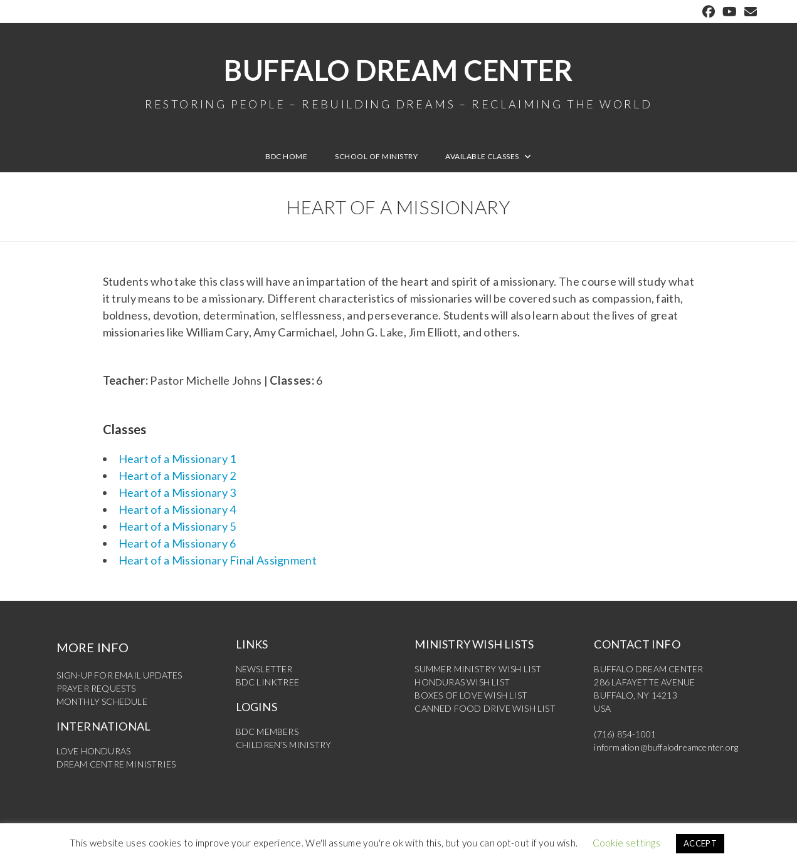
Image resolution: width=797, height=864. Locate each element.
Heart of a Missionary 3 (177, 492)
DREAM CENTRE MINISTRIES (116, 764)
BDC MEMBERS (267, 731)
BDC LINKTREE (267, 682)
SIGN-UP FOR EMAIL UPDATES (119, 675)
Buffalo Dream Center (398, 81)
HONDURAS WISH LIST (462, 682)
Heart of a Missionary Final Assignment (218, 560)
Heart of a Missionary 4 (177, 509)
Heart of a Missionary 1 (177, 459)
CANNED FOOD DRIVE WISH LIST (484, 708)
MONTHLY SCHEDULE (101, 701)
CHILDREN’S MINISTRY (284, 744)
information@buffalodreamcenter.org (666, 747)
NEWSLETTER (264, 669)
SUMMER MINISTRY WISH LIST (477, 669)
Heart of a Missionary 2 (177, 475)
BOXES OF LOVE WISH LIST (470, 695)
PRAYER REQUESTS (96, 688)
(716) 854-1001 (625, 734)
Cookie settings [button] (627, 842)
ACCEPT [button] (700, 843)
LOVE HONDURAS (93, 751)
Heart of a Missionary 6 (177, 543)
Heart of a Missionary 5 (177, 526)
